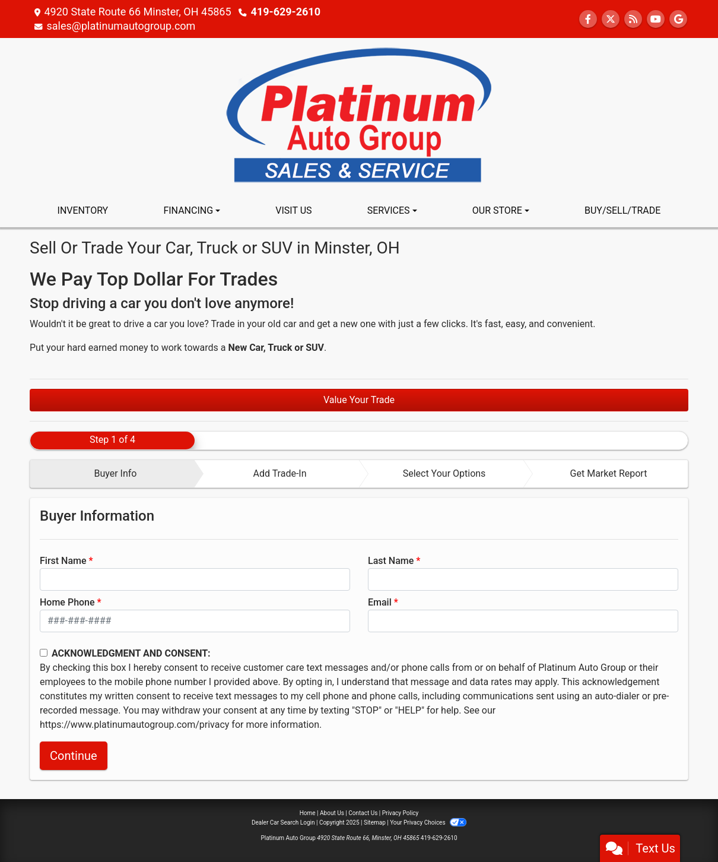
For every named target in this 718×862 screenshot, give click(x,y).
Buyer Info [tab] (115, 473)
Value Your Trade (359, 399)
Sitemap (375, 822)
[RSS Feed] (633, 19)
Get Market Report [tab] (608, 473)
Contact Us (362, 813)
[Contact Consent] (43, 653)
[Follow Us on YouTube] (656, 19)
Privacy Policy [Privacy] (400, 813)
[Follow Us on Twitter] (610, 19)
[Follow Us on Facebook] (588, 19)
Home (308, 813)
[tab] (112, 473)
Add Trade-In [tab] (279, 473)
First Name (63, 560)
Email (380, 602)
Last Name (391, 560)
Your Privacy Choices (428, 822)
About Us (332, 813)
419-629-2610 (285, 11)
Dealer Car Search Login (283, 822)
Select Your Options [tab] (444, 473)
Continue (73, 756)
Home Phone (67, 602)
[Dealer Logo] (359, 115)
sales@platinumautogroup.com (120, 26)
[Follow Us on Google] (678, 19)
